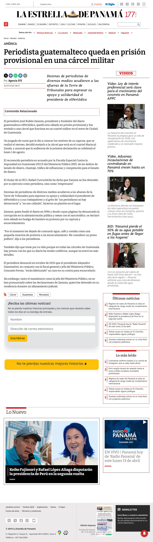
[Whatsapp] (15, 75)
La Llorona (63, 33)
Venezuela (77, 33)
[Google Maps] (59, 532)
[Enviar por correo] (25, 75)
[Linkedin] (20, 75)
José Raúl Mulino (95, 33)
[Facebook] (133, 4)
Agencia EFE (15, 80)
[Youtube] (144, 4)
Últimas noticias (126, 298)
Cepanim (125, 33)
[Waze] (65, 532)
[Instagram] (138, 4)
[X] (127, 4)
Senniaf (112, 33)
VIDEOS (126, 73)
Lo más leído (126, 355)
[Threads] (121, 4)
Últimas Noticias (45, 33)
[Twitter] (6, 75)
